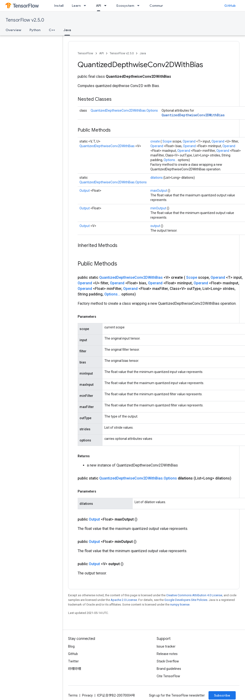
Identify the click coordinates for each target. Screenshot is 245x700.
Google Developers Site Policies (185, 600)
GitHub (230, 5)
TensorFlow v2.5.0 (25, 20)
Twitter (73, 661)
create (155, 141)
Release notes (167, 654)
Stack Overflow (168, 661)
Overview (13, 30)
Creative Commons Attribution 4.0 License (194, 595)
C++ (52, 30)
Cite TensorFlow (168, 676)
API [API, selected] (98, 5)
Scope (167, 141)
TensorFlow (85, 53)
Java (143, 53)
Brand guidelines (169, 669)
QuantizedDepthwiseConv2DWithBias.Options (124, 110)
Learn (76, 5)
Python (35, 30)
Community (158, 5)
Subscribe (222, 695)
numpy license (179, 604)
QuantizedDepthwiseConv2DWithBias (193, 115)
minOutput (158, 208)
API (101, 53)
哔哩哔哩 (74, 669)
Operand (189, 141)
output (155, 226)
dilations (156, 177)
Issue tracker (166, 646)
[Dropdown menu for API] (106, 5)
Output (84, 190)
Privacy (87, 695)
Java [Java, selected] (67, 30)
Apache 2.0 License (124, 600)
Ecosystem (125, 5)
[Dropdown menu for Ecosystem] (139, 5)
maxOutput (159, 190)
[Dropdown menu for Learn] (86, 5)
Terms (73, 695)
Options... (171, 160)
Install (58, 5)
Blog (71, 646)
